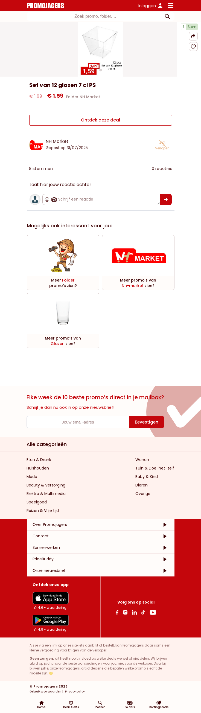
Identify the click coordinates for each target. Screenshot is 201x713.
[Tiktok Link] (143, 612)
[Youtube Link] (153, 612)
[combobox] (100, 16)
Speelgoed (37, 502)
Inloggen (147, 5)
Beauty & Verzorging (46, 485)
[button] (193, 36)
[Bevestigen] (166, 199)
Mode (32, 476)
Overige (142, 493)
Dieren (141, 485)
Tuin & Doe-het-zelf (154, 468)
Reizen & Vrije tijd (43, 510)
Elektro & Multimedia (46, 493)
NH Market (57, 141)
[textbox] (96, 16)
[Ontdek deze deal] (100, 120)
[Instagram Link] (125, 612)
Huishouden (38, 468)
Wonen (142, 459)
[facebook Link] (117, 612)
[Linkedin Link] (134, 612)
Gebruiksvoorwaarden (45, 691)
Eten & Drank (39, 459)
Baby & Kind (146, 476)
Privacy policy (74, 691)
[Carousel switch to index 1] (100, 70)
